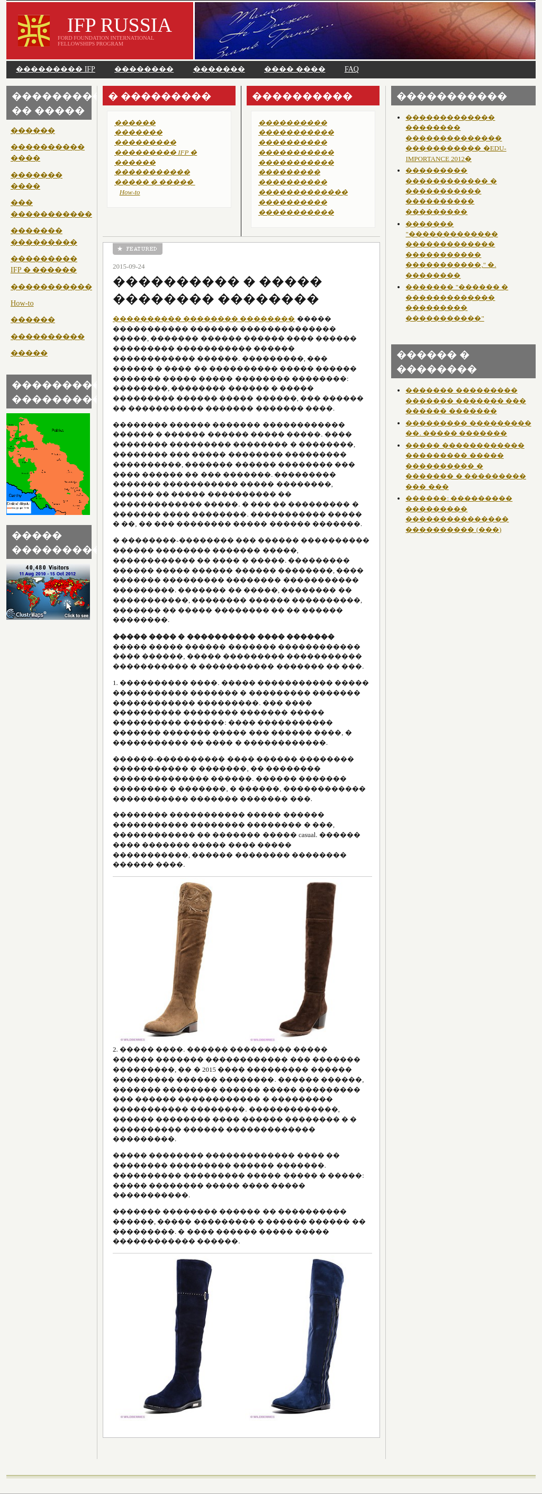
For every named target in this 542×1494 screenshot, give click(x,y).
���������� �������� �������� (204, 319)
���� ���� (295, 69)
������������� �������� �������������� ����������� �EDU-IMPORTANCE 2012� (455, 138)
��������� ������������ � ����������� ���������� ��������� (450, 191)
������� (219, 69)
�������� (144, 69)
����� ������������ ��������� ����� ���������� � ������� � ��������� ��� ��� (465, 466)
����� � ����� (154, 182)
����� (29, 353)
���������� (48, 336)
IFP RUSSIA (119, 25)
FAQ (352, 69)
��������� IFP (55, 69)
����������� (51, 286)
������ (33, 130)
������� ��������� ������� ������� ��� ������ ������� (465, 400)
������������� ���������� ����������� (303, 202)
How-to (22, 303)
